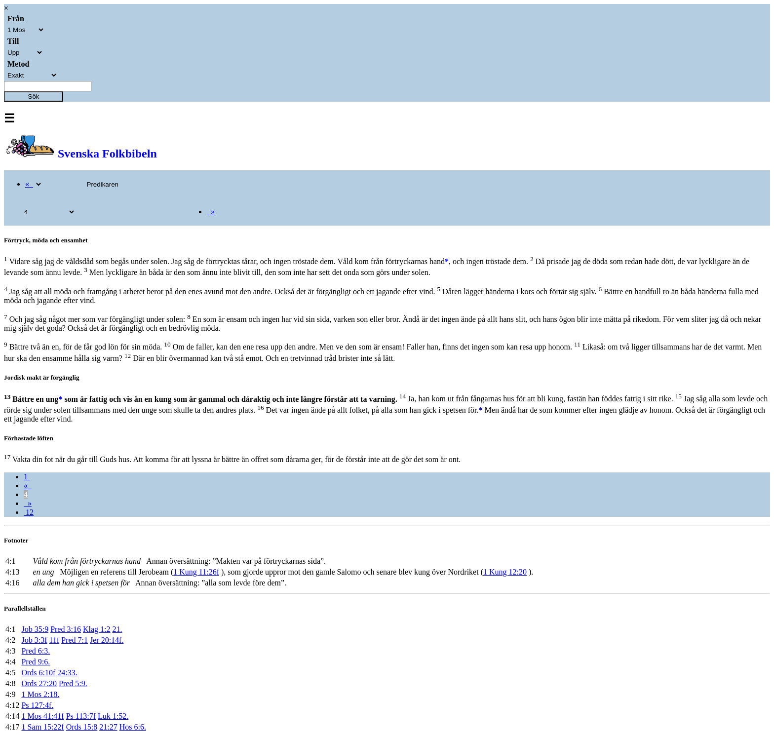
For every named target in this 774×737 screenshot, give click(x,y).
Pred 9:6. (35, 662)
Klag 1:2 (97, 629)
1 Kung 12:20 (505, 572)
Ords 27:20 (39, 683)
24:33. (67, 672)
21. (117, 629)
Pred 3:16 (65, 629)
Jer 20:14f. (106, 640)
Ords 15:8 (82, 727)
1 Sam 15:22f (42, 727)
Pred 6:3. (35, 651)
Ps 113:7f (81, 716)
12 (29, 512)
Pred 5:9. (73, 683)
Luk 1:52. (113, 716)
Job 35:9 (34, 629)
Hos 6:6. (132, 727)
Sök (33, 96)
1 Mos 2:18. (40, 694)
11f (54, 640)
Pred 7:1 (74, 640)
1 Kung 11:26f (196, 572)
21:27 (108, 727)
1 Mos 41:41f (42, 716)
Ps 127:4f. (37, 705)
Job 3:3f (34, 640)
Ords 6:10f (38, 672)
